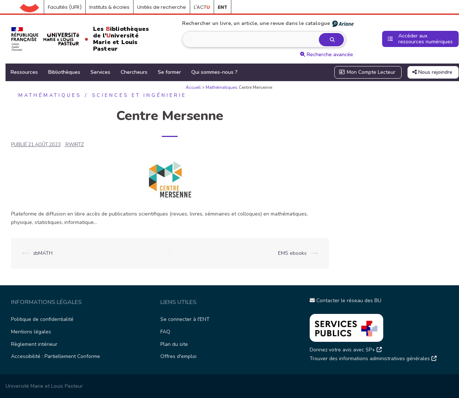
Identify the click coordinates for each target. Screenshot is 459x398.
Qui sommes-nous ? (214, 72)
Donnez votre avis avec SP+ (346, 349)
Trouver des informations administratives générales (373, 358)
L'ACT (202, 7)
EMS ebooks (292, 253)
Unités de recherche (161, 7)
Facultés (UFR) (65, 7)
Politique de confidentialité (42, 319)
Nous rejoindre (432, 72)
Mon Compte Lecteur (367, 72)
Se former (169, 72)
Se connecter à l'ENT (185, 319)
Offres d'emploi (178, 356)
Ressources (24, 72)
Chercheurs (134, 72)
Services (100, 72)
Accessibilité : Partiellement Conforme (55, 356)
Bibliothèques (64, 72)
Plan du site (174, 344)
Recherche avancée (326, 54)
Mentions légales (31, 331)
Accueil (32, 7)
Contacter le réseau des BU (345, 300)
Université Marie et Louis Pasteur (44, 386)
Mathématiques (222, 87)
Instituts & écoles (109, 7)
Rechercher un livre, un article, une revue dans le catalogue (268, 23)
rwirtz (74, 144)
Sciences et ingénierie (139, 95)
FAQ (165, 331)
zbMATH (43, 253)
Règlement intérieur (34, 344)
